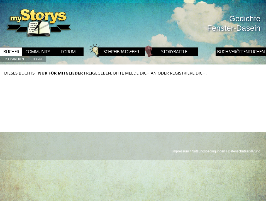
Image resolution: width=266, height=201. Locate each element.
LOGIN (37, 59)
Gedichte (244, 18)
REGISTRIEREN (14, 59)
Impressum (180, 151)
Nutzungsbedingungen (208, 151)
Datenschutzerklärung (244, 151)
